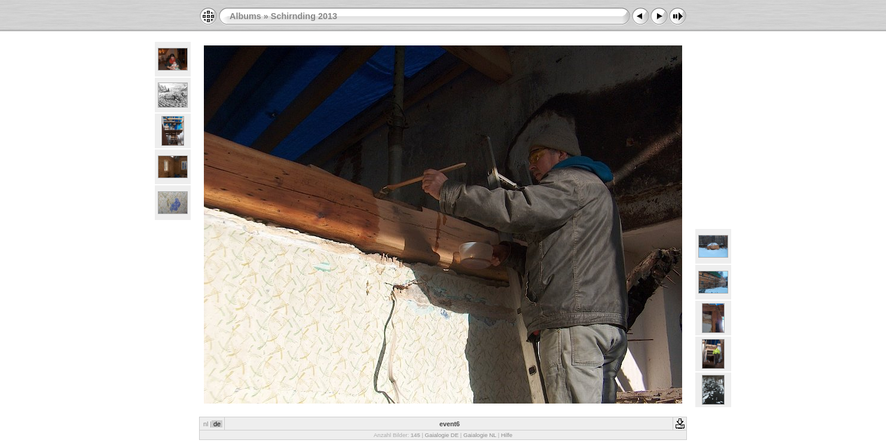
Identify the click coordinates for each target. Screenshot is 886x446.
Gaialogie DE (442, 435)
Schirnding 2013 (304, 16)
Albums (245, 16)
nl (205, 423)
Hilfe (506, 435)
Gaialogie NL (479, 435)
